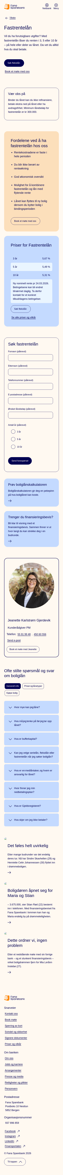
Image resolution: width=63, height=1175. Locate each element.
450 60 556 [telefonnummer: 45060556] (40, 634)
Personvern (11, 1088)
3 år (19, 432)
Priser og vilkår (13, 1044)
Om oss (9, 1058)
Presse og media (14, 1076)
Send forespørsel (20, 461)
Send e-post (14, 640)
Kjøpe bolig (11, 693)
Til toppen (15, 1162)
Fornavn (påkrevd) (17, 351)
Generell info (12, 686)
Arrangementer (13, 1070)
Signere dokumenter (16, 1038)
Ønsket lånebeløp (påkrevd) (21, 409)
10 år (19, 447)
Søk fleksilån (14, 63)
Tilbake (10, 17)
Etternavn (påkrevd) (18, 366)
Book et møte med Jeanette (23, 649)
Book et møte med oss (25, 221)
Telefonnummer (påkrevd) (20, 380)
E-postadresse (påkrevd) (20, 394)
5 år (19, 439)
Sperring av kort (13, 1025)
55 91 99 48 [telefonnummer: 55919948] (24, 634)
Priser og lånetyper (33, 686)
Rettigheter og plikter (16, 1082)
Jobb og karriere (14, 1064)
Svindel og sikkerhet (16, 1031)
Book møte (11, 1019)
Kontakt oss (11, 1013)
